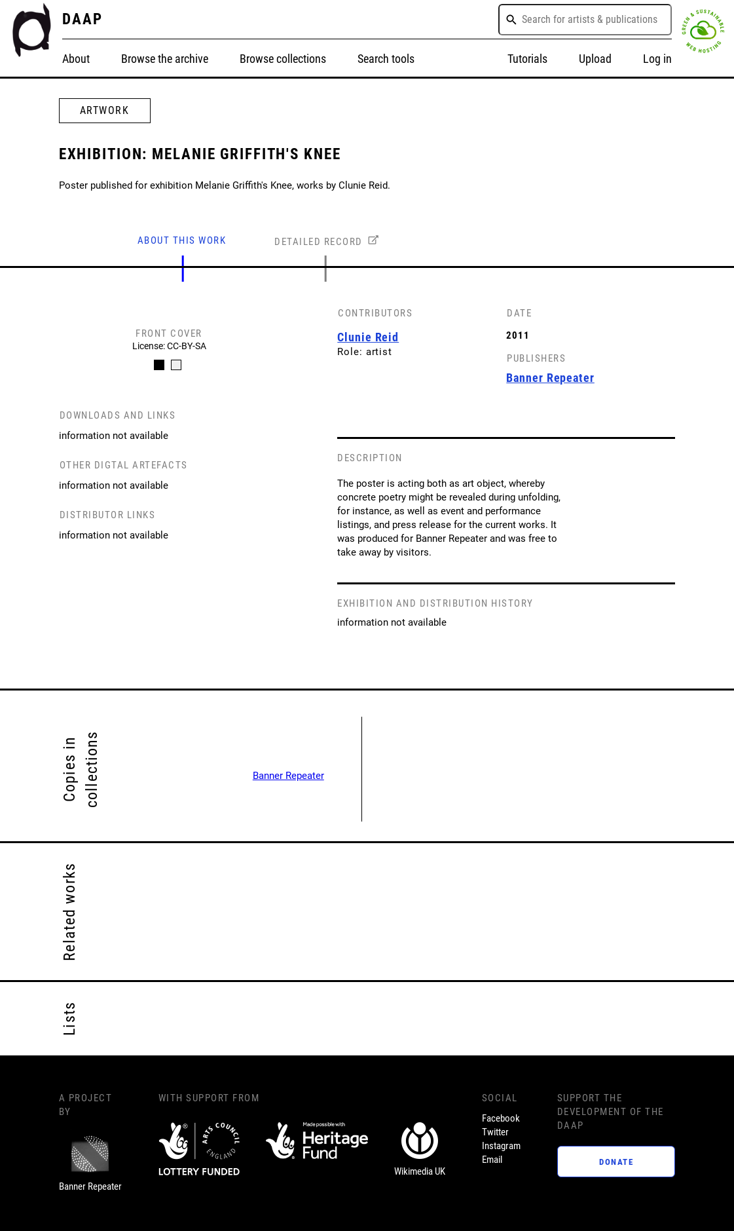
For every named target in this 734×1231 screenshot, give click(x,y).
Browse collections (283, 59)
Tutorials (527, 59)
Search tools (386, 59)
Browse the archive (164, 59)
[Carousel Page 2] (175, 365)
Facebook (501, 1118)
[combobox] (585, 19)
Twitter (495, 1132)
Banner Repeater (288, 776)
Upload (595, 59)
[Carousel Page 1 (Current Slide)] (158, 365)
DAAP (82, 19)
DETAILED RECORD (318, 242)
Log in (657, 59)
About (76, 59)
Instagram (501, 1146)
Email (492, 1159)
